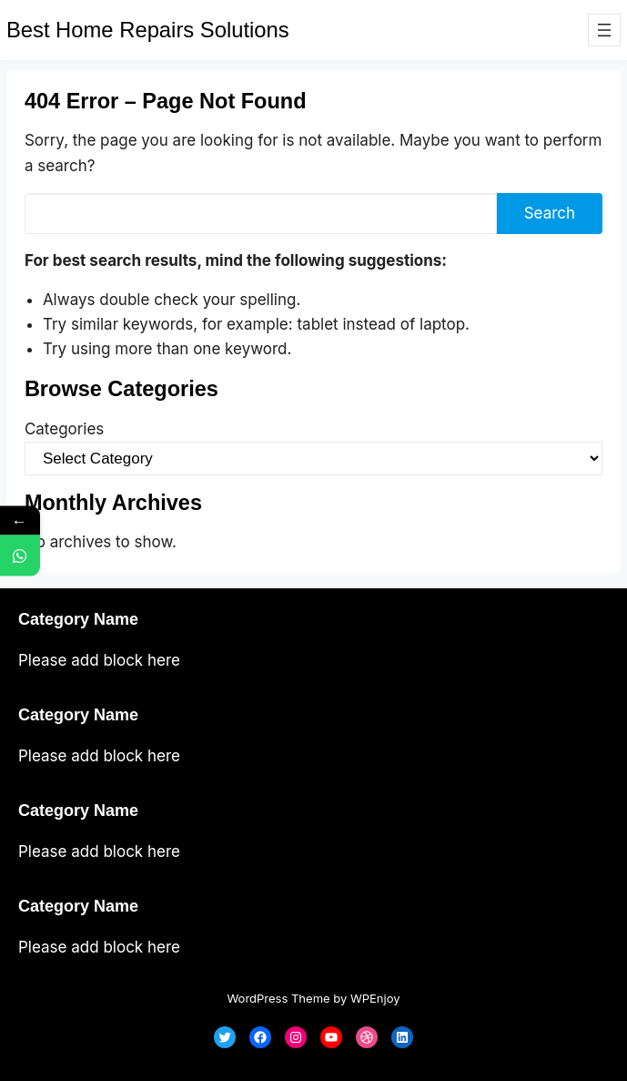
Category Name (78, 619)
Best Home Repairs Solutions (147, 29)
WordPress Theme (278, 998)
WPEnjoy (375, 998)
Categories (64, 429)
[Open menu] (604, 30)
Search (549, 213)
